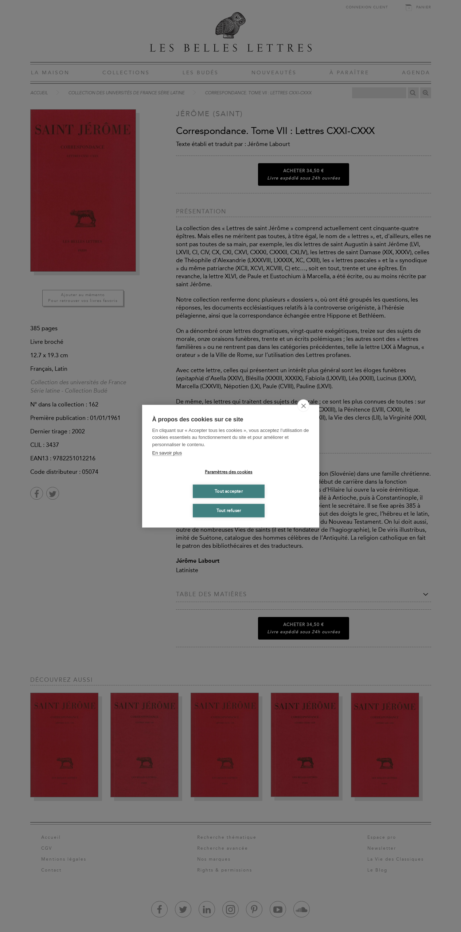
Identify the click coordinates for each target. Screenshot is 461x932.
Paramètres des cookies (228, 472)
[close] (303, 405)
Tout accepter (229, 491)
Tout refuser (228, 510)
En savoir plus (167, 453)
